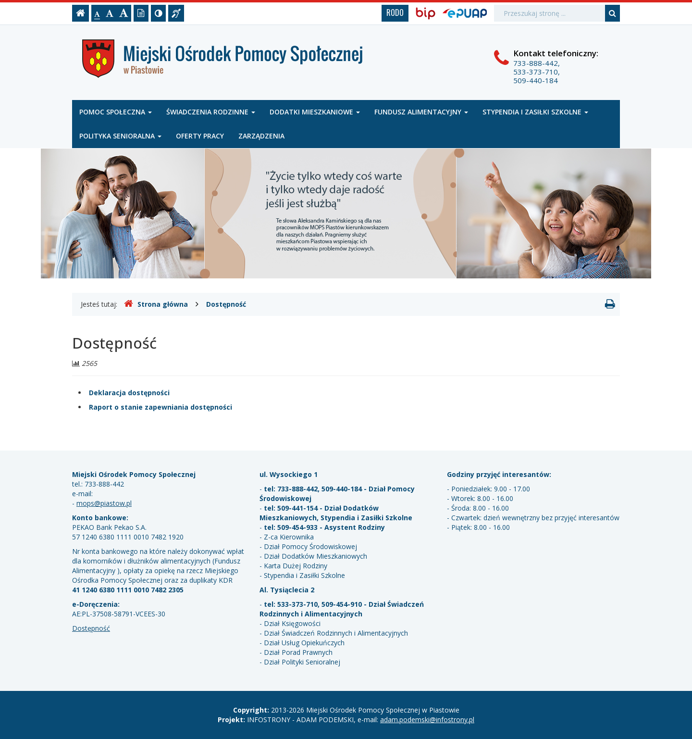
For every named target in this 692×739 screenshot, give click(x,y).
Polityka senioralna (120, 135)
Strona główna (156, 304)
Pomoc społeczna (115, 111)
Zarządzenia (261, 135)
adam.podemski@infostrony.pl (427, 719)
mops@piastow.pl (104, 503)
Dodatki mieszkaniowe (315, 111)
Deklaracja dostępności (129, 392)
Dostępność (226, 304)
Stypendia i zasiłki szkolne (535, 111)
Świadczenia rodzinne (210, 111)
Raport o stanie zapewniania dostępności (160, 407)
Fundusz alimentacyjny (421, 111)
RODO (395, 12)
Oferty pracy (200, 135)
